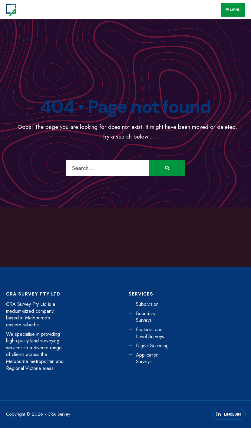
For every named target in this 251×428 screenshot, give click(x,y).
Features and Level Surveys (150, 333)
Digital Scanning (152, 345)
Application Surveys (147, 358)
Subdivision (147, 304)
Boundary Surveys (145, 317)
